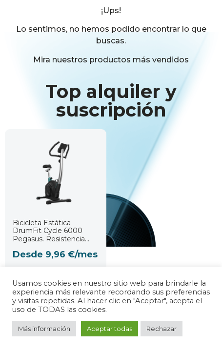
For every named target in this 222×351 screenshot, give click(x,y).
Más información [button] (44, 328)
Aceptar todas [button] (109, 328)
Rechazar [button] (161, 328)
